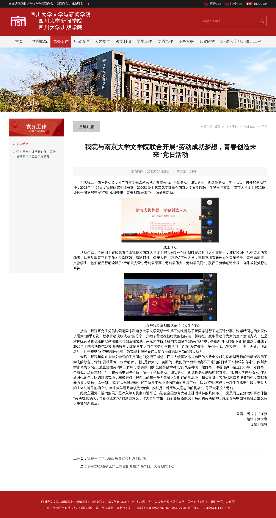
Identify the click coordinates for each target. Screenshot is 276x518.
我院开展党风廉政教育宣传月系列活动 (116, 458)
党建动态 (22, 144)
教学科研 (123, 41)
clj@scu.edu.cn (216, 508)
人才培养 (102, 41)
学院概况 (40, 41)
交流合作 (165, 41)
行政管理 (81, 41)
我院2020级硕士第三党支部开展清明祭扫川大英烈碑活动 (130, 466)
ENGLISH (260, 3)
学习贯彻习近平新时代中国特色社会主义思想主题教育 (36, 154)
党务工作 (61, 41)
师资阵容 (207, 41)
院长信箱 (236, 3)
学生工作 (144, 41)
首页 (19, 41)
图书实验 (186, 41)
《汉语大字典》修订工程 (239, 41)
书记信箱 (215, 3)
